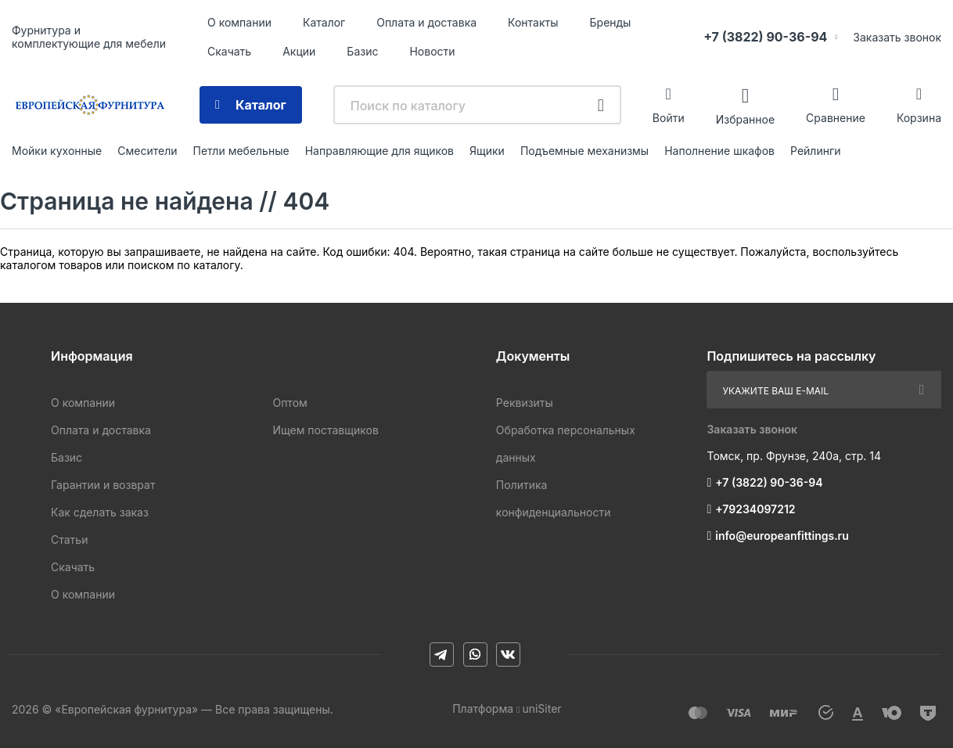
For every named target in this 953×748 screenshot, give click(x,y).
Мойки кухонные (57, 150)
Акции (298, 51)
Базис (362, 51)
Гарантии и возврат (103, 484)
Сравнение (835, 117)
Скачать (229, 51)
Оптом (289, 402)
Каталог (324, 22)
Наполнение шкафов (719, 150)
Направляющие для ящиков (379, 150)
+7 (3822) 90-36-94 (765, 37)
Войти (669, 117)
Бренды (610, 22)
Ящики (487, 150)
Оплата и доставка (426, 22)
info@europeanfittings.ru (781, 535)
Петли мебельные (240, 150)
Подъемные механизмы (584, 150)
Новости (432, 51)
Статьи (69, 539)
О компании (239, 22)
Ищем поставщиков (325, 430)
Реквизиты (524, 402)
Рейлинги (815, 150)
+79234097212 (755, 509)
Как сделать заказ (100, 512)
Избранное (745, 118)
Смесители (147, 150)
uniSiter (541, 708)
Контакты (533, 22)
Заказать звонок (897, 37)
